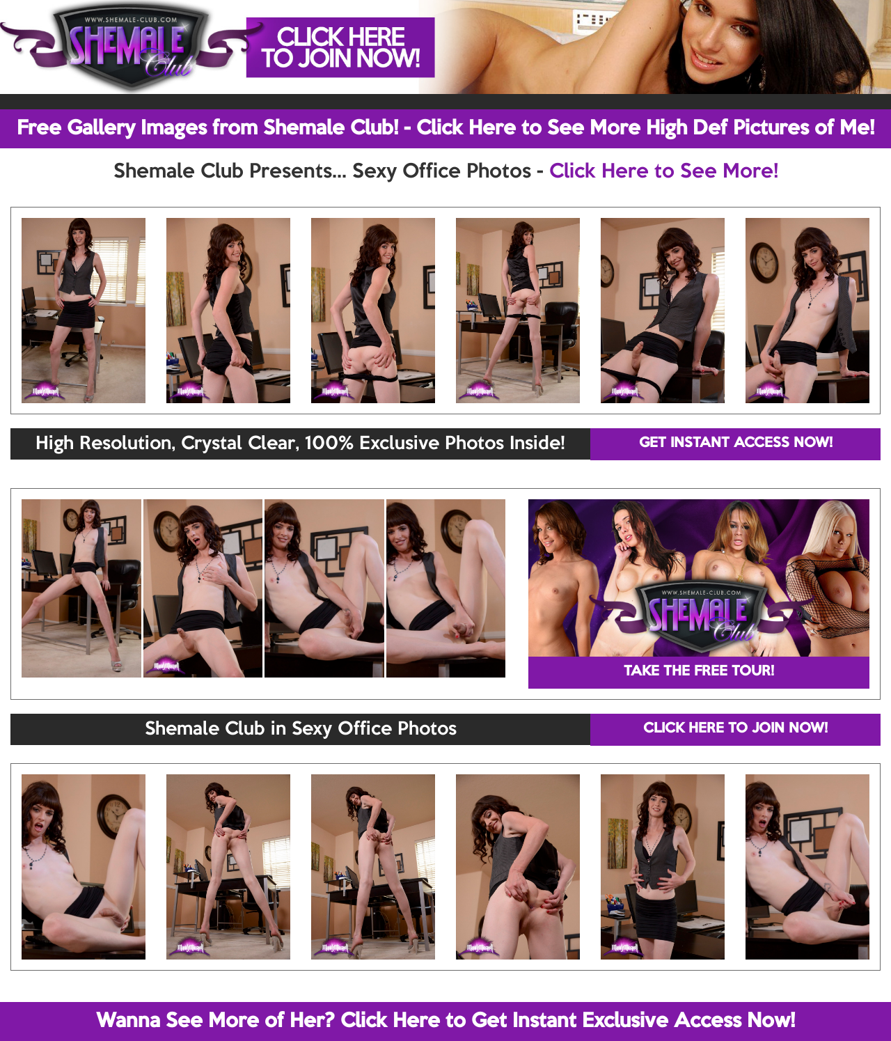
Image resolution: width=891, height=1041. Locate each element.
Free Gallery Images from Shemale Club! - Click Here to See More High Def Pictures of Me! (445, 129)
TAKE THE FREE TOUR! (699, 672)
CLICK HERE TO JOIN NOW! (735, 729)
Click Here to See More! (663, 172)
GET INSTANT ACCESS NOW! (736, 443)
